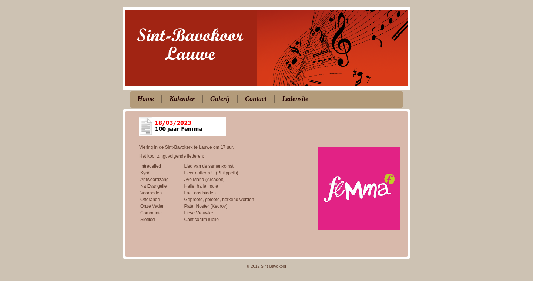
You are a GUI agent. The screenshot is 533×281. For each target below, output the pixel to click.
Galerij (219, 99)
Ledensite (295, 99)
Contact (255, 99)
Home (145, 99)
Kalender (182, 99)
